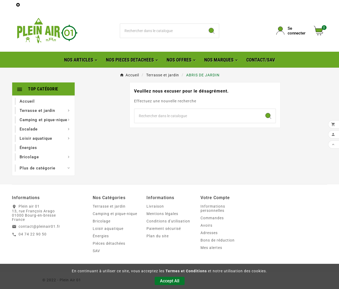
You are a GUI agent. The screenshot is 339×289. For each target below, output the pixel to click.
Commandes (212, 218)
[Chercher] (162, 31)
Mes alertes (211, 248)
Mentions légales (162, 214)
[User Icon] (291, 31)
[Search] (212, 31)
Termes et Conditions (186, 271)
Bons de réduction (217, 240)
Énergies (101, 236)
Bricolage (101, 221)
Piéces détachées (109, 243)
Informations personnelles (212, 208)
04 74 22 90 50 (33, 234)
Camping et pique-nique (115, 214)
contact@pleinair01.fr (39, 226)
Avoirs (206, 225)
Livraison (155, 206)
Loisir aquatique (108, 228)
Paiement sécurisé (163, 228)
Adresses (209, 233)
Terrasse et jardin (109, 206)
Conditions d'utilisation (168, 221)
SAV (96, 251)
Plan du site (157, 236)
